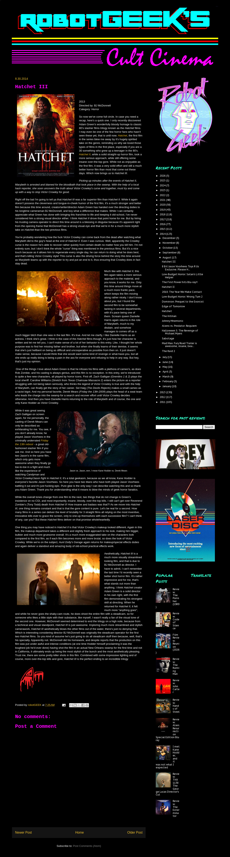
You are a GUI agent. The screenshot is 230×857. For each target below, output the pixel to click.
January (167, 386)
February (168, 381)
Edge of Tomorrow (173, 306)
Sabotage (168, 338)
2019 (163, 209)
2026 (163, 175)
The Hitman (169, 316)
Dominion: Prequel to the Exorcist (183, 301)
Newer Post (23, 832)
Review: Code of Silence (176, 621)
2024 (163, 185)
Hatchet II (85, 154)
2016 (163, 224)
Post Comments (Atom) (87, 845)
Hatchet (122, 135)
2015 (163, 228)
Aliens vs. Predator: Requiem (179, 325)
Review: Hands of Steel (176, 705)
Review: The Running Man (176, 666)
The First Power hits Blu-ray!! (180, 282)
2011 (163, 402)
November (169, 242)
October (168, 247)
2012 (163, 397)
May (165, 366)
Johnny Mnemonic (172, 320)
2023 (163, 190)
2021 (163, 199)
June (166, 362)
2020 (163, 204)
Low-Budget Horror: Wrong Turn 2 (182, 296)
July (165, 357)
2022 (163, 195)
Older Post (135, 832)
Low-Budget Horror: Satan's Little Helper (182, 276)
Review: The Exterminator (176, 808)
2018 (163, 214)
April (166, 371)
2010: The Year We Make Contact (182, 291)
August (167, 257)
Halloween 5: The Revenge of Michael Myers (180, 332)
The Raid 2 (168, 351)
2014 (163, 233)
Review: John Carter (176, 686)
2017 (163, 219)
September (170, 252)
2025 (163, 180)
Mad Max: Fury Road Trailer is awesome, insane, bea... (179, 345)
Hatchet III (169, 261)
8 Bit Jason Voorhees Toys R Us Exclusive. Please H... (180, 268)
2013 (163, 392)
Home (79, 832)
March (166, 376)
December (169, 238)
